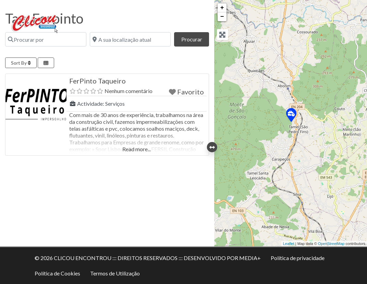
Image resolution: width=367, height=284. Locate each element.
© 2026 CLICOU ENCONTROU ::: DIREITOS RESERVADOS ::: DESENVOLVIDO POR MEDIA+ (148, 258)
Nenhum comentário (128, 91)
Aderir (322, 21)
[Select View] (46, 62)
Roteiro (296, 21)
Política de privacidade (298, 258)
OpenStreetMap (331, 244)
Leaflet (288, 244)
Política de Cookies (57, 273)
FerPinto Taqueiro (97, 81)
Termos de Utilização (115, 273)
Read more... (136, 149)
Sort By (21, 63)
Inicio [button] (266, 21)
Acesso (348, 21)
